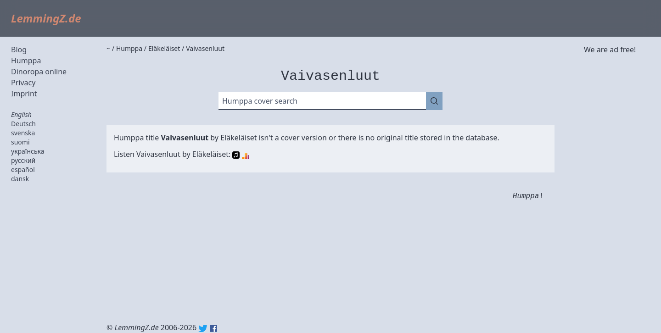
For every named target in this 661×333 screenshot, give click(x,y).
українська (28, 151)
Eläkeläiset (238, 138)
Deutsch (23, 123)
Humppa (26, 61)
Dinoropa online (39, 72)
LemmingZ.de (46, 18)
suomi (20, 142)
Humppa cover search (259, 101)
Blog (19, 49)
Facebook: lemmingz (213, 328)
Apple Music (236, 155)
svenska (23, 132)
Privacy (23, 83)
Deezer (245, 155)
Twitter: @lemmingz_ (202, 328)
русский (23, 160)
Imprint (24, 94)
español (23, 169)
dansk (20, 178)
